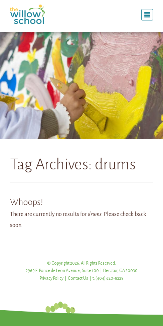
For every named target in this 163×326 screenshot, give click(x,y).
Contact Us (78, 278)
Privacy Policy (51, 278)
